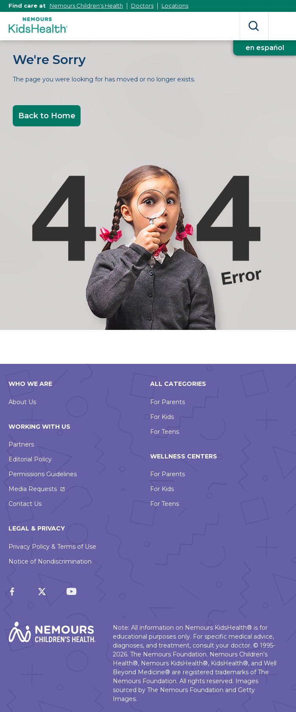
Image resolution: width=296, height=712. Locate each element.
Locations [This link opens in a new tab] (175, 5)
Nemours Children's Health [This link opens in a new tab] (86, 5)
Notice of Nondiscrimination (50, 561)
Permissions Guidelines (42, 474)
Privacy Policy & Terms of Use (52, 546)
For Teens (164, 432)
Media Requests (32, 489)
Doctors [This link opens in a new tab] (142, 5)
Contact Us (25, 504)
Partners (21, 444)
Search (254, 26)
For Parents (167, 402)
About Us (22, 402)
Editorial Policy (30, 459)
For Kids (162, 417)
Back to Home (46, 115)
